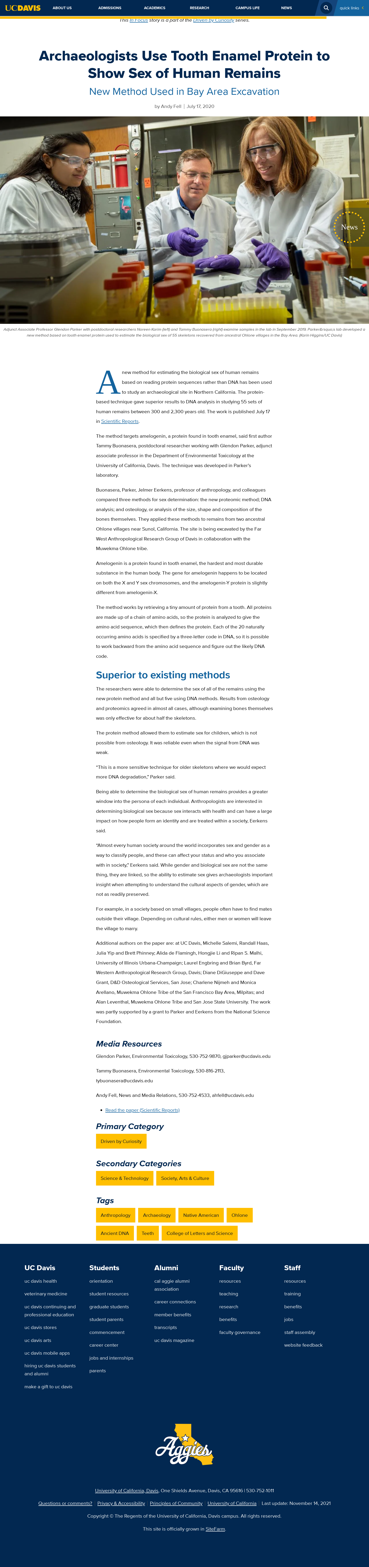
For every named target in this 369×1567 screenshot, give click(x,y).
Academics (154, 8)
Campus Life (248, 8)
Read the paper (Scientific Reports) (142, 1110)
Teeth (148, 1233)
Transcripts (165, 1327)
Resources (230, 1280)
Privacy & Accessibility (121, 1503)
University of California (232, 1503)
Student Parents (106, 1319)
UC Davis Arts (37, 1340)
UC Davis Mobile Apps (47, 1352)
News (286, 8)
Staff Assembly (299, 1332)
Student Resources (109, 1293)
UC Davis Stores (40, 1327)
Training (292, 1293)
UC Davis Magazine (174, 1340)
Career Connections (175, 1301)
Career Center (103, 1344)
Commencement (106, 1332)
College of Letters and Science (200, 1233)
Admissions (109, 8)
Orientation (101, 1280)
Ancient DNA (115, 1233)
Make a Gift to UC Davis (48, 1386)
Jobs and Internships (111, 1357)
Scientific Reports (120, 421)
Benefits (228, 1319)
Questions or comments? (65, 1503)
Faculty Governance (240, 1332)
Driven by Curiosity (213, 19)
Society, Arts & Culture (185, 1178)
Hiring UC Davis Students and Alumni (50, 1369)
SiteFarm (215, 1528)
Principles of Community (176, 1503)
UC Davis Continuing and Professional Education (50, 1310)
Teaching (228, 1293)
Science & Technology (124, 1178)
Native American (201, 1215)
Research (199, 8)
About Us (62, 8)
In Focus (139, 19)
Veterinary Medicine (45, 1293)
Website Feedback (303, 1344)
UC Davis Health (40, 1280)
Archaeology (157, 1215)
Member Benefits (172, 1314)
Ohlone (240, 1215)
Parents (97, 1370)
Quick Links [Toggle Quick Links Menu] (349, 8)
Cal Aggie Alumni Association (172, 1284)
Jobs (288, 1319)
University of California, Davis (126, 1490)
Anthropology (115, 1215)
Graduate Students (109, 1306)
